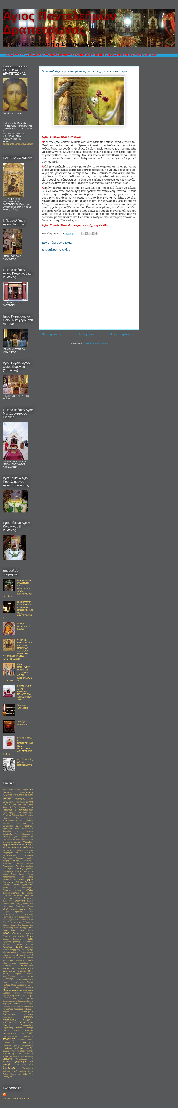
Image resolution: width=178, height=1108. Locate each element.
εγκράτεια (18, 895)
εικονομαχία (7, 898)
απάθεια (19, 850)
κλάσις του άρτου (18, 952)
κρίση (14, 955)
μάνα (5, 971)
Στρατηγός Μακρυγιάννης (22, 1046)
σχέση (22, 1051)
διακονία (6, 893)
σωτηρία (30, 1051)
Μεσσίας (30, 974)
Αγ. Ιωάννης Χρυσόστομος (18, 790)
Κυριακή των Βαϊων (11, 960)
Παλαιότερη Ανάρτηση (123, 334)
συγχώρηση (7, 1048)
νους (24, 996)
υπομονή (7, 1059)
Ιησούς (23, 942)
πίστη (30, 1033)
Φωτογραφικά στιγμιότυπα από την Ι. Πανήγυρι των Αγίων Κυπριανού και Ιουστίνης (17, 588)
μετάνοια (8, 979)
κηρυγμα (29, 950)
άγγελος (18, 799)
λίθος (5, 963)
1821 (11, 789)
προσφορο (21, 1039)
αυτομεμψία (18, 863)
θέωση (30, 936)
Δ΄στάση (15, 888)
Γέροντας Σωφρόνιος (22, 871)
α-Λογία (18, 789)
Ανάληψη (6, 847)
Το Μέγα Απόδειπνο (22, 723)
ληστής (30, 960)
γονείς (31, 885)
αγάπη (8, 798)
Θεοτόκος (17, 933)
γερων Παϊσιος (19, 879)
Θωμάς (6, 939)
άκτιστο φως (16, 842)
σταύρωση (7, 1046)
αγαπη (30, 795)
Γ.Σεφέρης (8, 868)
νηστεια (6, 996)
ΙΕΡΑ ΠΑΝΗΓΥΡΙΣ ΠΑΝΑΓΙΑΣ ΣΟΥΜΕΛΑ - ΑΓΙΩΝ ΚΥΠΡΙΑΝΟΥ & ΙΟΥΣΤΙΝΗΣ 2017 (17, 672)
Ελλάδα (30, 901)
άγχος (13, 839)
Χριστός (9, 1067)
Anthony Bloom (26, 1071)
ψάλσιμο (6, 1071)
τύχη (22, 1056)
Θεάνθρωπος (23, 925)
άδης (18, 839)
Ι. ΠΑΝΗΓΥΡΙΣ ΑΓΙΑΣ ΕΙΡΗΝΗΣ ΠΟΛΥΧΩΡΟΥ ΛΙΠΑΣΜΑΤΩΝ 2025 (24, 693)
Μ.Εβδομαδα (9, 968)
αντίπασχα (7, 850)
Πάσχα (30, 1028)
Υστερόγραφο (21, 1059)
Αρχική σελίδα (87, 334)
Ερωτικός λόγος (24, 912)
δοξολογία (7, 895)
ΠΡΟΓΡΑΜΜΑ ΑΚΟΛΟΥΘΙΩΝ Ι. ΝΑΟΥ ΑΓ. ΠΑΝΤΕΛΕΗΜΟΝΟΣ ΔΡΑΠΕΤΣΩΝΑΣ (18, 610)
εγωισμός (29, 895)
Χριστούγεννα (27, 1068)
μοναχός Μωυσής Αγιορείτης (18, 988)
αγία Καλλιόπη (22, 802)
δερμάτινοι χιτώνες (12, 890)
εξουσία (30, 906)
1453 (5, 789)
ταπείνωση (8, 1053)
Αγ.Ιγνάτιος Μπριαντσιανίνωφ (15, 795)
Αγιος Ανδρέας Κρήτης (14, 807)
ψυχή (14, 1071)
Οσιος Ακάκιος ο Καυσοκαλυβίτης (17, 1001)
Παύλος (6, 1031)
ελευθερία (20, 900)
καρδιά (18, 947)
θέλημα (30, 930)
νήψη (12, 996)
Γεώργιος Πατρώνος (24, 882)
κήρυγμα (6, 952)
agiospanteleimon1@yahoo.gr (18, 144)
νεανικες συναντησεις (23, 993)
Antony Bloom (9, 1074)
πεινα (16, 1031)
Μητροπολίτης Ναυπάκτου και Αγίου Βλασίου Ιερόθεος (18, 982)
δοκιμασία (29, 893)
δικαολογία (15, 893)
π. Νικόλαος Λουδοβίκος (13, 1009)
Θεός (6, 933)
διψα (22, 893)
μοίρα (18, 988)
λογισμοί (13, 963)
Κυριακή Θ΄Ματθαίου (23, 958)
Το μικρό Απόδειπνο (22, 706)
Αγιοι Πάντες (22, 804)
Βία (17, 866)
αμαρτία (29, 844)
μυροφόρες (28, 990)
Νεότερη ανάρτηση (53, 334)
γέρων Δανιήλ (9, 874)
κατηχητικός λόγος (17, 950)
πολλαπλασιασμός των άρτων (20, 1036)
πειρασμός (28, 1030)
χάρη (24, 1064)
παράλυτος (20, 1028)
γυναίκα (6, 888)
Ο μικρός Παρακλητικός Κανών (24, 626)
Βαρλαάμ (29, 863)
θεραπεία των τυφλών (13, 936)
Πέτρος (16, 1033)
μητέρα (18, 979)
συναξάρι (29, 1048)
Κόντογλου (7, 955)
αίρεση (24, 839)
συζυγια (19, 1048)
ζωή (16, 920)
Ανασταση (16, 847)
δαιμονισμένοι (27, 888)
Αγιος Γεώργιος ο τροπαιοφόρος (18, 808)
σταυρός (28, 1042)
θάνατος (6, 925)
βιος (22, 866)
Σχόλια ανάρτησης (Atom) (95, 343)
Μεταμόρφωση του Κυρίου (18, 976)
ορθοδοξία (7, 998)
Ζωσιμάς (6, 922)
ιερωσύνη (16, 942)
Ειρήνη (18, 898)
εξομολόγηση (20, 906)
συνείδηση (14, 1051)
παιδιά (30, 1022)
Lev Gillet (22, 1074)
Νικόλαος (18, 996)
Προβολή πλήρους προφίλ (16, 1098)
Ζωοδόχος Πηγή (26, 920)
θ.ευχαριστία (16, 922)
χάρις (31, 1064)
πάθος (22, 1022)
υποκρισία (29, 1056)
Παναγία (7, 1025)
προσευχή (9, 1039)
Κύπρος (20, 955)
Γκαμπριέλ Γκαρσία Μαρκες (15, 885)
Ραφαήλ (30, 1039)
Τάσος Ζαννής (22, 1053)
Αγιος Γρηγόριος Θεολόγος (15, 813)
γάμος (20, 868)
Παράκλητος (8, 1028)
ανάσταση (28, 847)
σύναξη (6, 1051)
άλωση (21, 845)
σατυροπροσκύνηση (11, 1043)
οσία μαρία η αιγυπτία (23, 998)
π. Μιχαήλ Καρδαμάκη (23, 1006)
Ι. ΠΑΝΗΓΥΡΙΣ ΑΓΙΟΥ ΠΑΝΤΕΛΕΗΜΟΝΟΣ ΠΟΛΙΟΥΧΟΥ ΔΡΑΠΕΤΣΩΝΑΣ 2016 (18, 745)
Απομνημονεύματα (10, 853)
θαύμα (14, 925)
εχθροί (11, 920)
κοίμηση (30, 952)
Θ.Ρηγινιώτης (28, 922)
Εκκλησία (28, 898)
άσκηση (16, 861)
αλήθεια (14, 844)
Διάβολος (29, 890)
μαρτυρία (13, 971)
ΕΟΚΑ (5, 909)
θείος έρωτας (18, 930)
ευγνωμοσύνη (20, 917)
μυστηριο (6, 993)
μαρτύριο (22, 971)
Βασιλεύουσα (8, 866)
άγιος (31, 804)
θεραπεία (29, 933)
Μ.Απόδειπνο (27, 966)
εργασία (14, 909)
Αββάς (25, 789)
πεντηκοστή (7, 1033)
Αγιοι (14, 804)
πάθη (15, 1022)
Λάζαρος (23, 960)
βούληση (29, 866)
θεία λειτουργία (20, 928)
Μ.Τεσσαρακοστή (25, 968)
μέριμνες (17, 974)
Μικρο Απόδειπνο (18, 985)
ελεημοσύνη (7, 901)
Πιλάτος (23, 1033)
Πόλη (5, 1036)
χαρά (17, 1064)
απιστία (30, 850)
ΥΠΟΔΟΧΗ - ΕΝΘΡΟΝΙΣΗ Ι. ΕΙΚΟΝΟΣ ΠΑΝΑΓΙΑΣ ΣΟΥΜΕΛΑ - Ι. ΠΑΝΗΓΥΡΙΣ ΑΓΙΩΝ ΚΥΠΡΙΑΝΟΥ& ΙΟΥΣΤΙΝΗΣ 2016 (17, 649)
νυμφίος (30, 996)
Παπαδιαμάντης (27, 1025)
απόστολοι (28, 852)
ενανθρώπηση (8, 904)
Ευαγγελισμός (8, 914)
